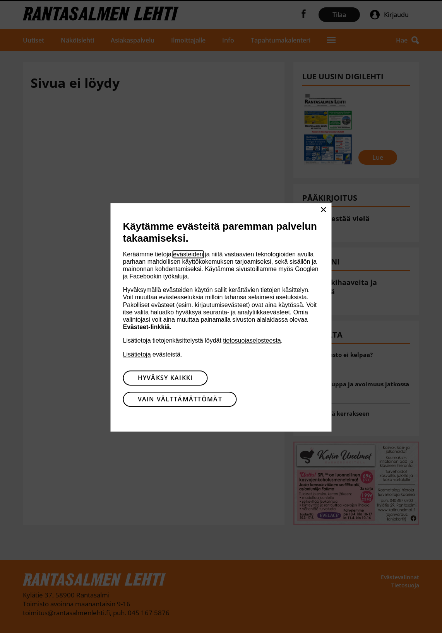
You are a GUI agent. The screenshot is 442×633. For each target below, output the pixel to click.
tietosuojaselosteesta (252, 341)
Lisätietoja (137, 354)
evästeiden (188, 254)
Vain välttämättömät (180, 399)
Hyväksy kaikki (165, 378)
